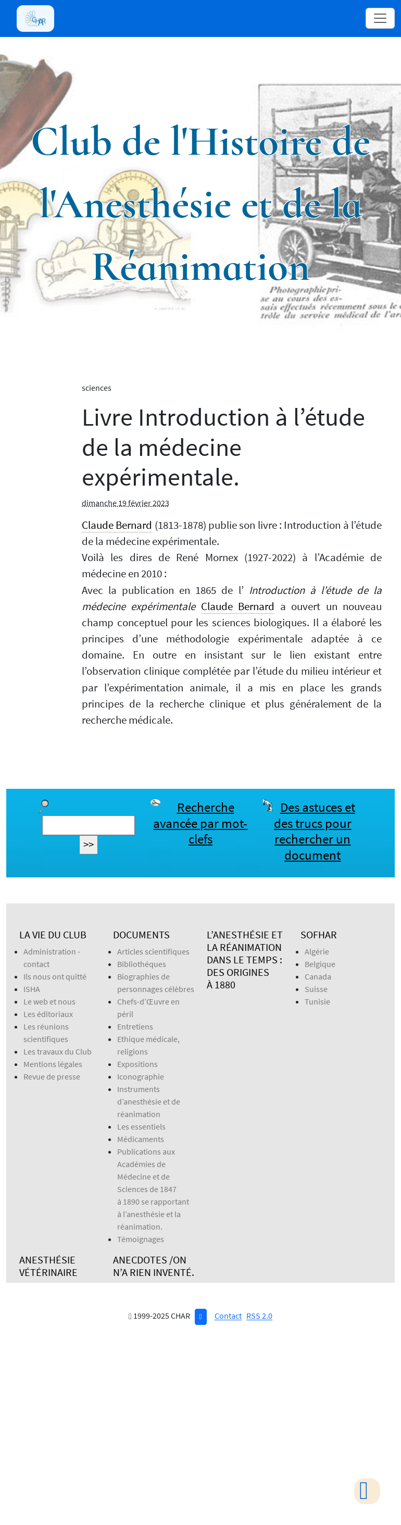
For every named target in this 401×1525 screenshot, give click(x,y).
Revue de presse (51, 1076)
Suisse (316, 989)
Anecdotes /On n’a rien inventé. (153, 1266)
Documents (141, 934)
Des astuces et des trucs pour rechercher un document (314, 831)
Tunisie (317, 1001)
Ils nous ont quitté (54, 976)
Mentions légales (52, 1064)
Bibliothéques (141, 964)
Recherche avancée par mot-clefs (200, 823)
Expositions (137, 1064)
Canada (318, 976)
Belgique (320, 964)
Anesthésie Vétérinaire (48, 1266)
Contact (228, 1316)
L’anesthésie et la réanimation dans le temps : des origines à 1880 (245, 959)
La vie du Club (52, 934)
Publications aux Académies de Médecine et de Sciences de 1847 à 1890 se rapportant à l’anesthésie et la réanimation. (153, 1189)
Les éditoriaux (48, 1014)
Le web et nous (49, 1001)
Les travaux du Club (57, 1051)
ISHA (31, 989)
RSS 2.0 (259, 1316)
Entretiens (135, 1026)
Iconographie (140, 1076)
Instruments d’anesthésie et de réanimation (148, 1101)
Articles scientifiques (153, 951)
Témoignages (140, 1239)
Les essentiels (141, 1126)
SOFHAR (318, 934)
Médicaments (140, 1139)
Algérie (317, 951)
